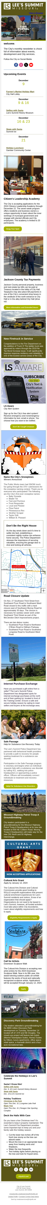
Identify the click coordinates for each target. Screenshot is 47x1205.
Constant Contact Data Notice (29, 1197)
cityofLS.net (23, 1176)
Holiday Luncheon (15, 148)
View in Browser (36, 13)
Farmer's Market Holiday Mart (20, 92)
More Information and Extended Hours (22, 307)
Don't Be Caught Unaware (23, 427)
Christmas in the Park (13, 1101)
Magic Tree (8, 1106)
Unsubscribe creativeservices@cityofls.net (23, 1194)
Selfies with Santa (14, 110)
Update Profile (13, 1197)
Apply (23, 989)
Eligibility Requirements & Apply (23, 918)
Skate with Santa (14, 129)
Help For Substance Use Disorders (20, 786)
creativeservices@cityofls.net (26, 1199)
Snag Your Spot (12, 229)
